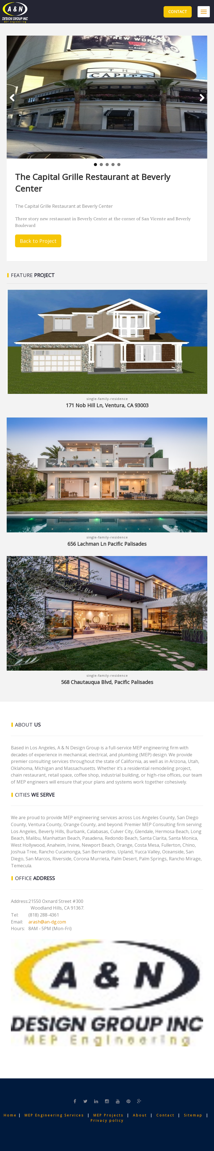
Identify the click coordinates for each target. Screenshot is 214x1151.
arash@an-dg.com (47, 922)
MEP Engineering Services (54, 1115)
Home (11, 1115)
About (141, 1115)
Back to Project (38, 241)
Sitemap (194, 1115)
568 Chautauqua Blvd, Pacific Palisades (107, 682)
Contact (177, 11)
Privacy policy (107, 1120)
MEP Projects (108, 1115)
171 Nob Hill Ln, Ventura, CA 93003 (107, 405)
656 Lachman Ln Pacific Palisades (107, 543)
